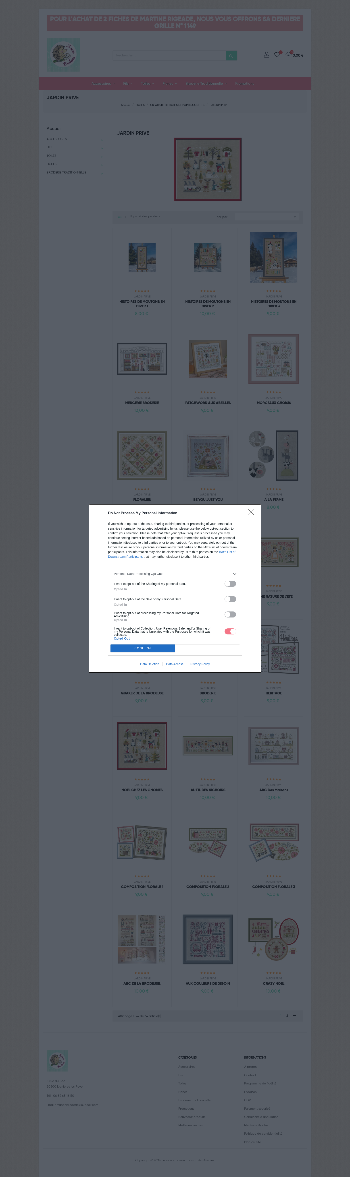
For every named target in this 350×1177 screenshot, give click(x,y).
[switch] (230, 584)
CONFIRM (142, 648)
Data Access (174, 664)
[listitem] (175, 574)
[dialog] (175, 589)
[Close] (252, 513)
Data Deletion (149, 664)
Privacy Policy (200, 664)
